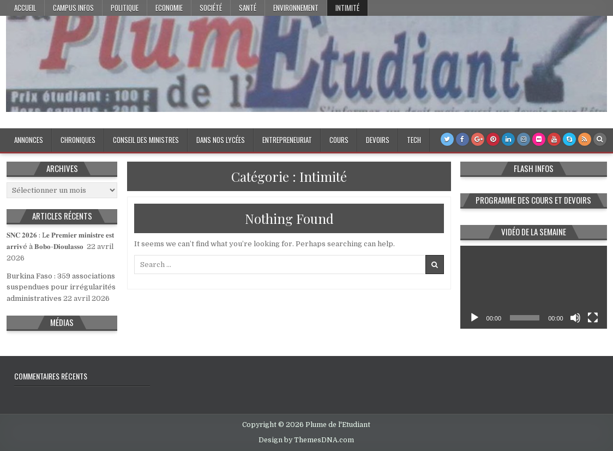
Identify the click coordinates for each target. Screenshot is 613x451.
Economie (169, 7)
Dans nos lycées (220, 139)
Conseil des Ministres (146, 139)
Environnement (295, 7)
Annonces (28, 139)
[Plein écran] (592, 317)
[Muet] (575, 317)
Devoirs (377, 139)
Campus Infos (73, 7)
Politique (125, 7)
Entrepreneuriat (287, 139)
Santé (247, 7)
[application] (533, 287)
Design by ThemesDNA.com (306, 440)
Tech (414, 139)
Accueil (25, 7)
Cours (338, 139)
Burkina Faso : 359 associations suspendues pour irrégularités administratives (61, 287)
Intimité (347, 7)
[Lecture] (474, 317)
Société (211, 7)
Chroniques (78, 139)
